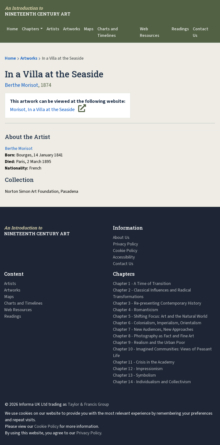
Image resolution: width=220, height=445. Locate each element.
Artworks (71, 29)
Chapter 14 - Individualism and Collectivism (152, 382)
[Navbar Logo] (37, 11)
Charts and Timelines (107, 32)
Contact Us (200, 32)
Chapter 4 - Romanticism (135, 310)
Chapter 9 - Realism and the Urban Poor (149, 343)
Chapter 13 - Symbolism (134, 375)
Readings (180, 29)
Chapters (30, 29)
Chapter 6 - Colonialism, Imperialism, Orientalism (157, 323)
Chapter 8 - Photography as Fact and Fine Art (153, 336)
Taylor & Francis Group (88, 404)
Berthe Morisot (21, 85)
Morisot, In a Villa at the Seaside (67, 105)
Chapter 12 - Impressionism (138, 369)
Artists (53, 29)
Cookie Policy (125, 251)
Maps (88, 29)
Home (12, 29)
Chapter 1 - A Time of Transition (142, 284)
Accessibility (124, 257)
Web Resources (149, 32)
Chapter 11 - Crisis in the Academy (143, 362)
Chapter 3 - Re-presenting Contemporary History (157, 303)
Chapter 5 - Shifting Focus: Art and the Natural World (160, 316)
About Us (121, 238)
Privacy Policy (125, 244)
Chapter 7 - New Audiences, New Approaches (153, 329)
